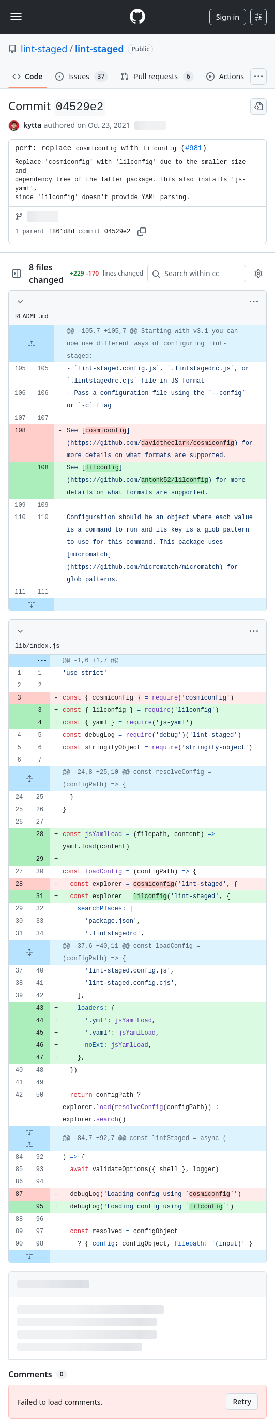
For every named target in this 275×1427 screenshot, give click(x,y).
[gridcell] (137, 343)
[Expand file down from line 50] (29, 1132)
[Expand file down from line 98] (29, 1256)
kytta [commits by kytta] (32, 125)
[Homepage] (137, 16)
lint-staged (44, 48)
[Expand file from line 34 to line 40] (29, 952)
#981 (194, 148)
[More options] (254, 302)
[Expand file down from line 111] (31, 604)
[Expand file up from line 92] (29, 1144)
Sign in (227, 17)
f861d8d (61, 231)
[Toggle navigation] (16, 16)
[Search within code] (191, 273)
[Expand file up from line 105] (31, 343)
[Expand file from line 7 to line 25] (29, 778)
